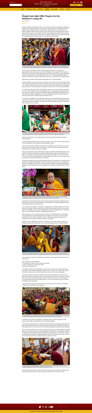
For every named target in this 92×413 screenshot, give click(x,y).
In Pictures (54, 9)
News (47, 9)
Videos (62, 9)
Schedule (41, 9)
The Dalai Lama (30, 9)
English (12, 2)
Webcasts (74, 5)
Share (23, 23)
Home (22, 9)
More (68, 9)
